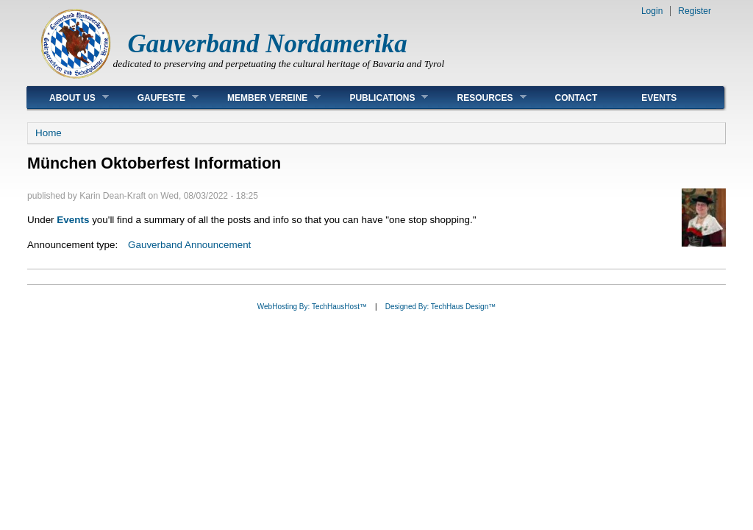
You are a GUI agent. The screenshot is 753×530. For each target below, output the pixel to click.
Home (48, 132)
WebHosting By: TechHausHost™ (312, 307)
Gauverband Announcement (189, 244)
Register (694, 11)
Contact (576, 98)
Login (652, 11)
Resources (480, 97)
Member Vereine (263, 97)
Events (659, 98)
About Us (68, 97)
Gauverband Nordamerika (267, 43)
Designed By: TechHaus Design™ (440, 307)
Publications (377, 97)
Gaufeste (157, 97)
